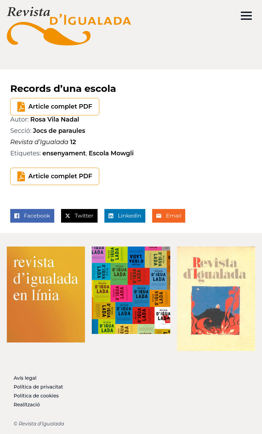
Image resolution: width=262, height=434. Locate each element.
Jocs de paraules (59, 131)
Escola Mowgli (111, 153)
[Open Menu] (246, 15)
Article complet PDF (60, 106)
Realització (27, 405)
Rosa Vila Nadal (54, 119)
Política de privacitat (38, 387)
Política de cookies (36, 396)
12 (43, 142)
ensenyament (64, 153)
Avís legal (25, 378)
